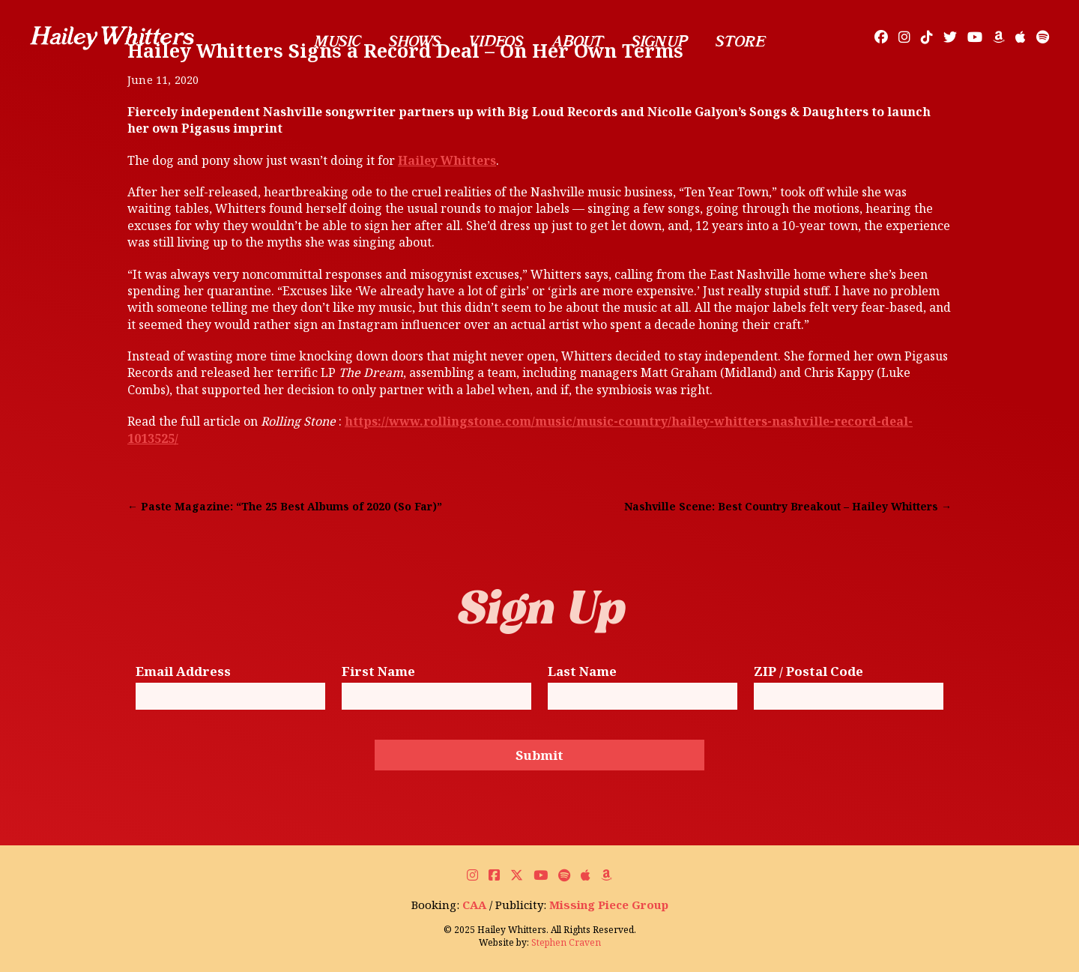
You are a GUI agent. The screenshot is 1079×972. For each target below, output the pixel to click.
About (576, 41)
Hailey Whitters (447, 160)
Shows (415, 41)
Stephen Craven (566, 942)
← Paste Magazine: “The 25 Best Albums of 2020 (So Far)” (284, 506)
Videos (496, 41)
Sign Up (659, 41)
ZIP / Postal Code (808, 672)
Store (740, 41)
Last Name (582, 672)
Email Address (183, 672)
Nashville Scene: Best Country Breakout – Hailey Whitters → (788, 506)
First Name (378, 672)
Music (337, 41)
